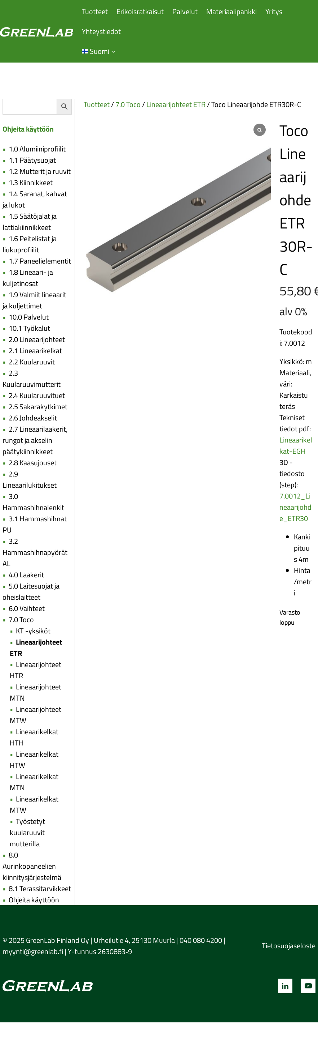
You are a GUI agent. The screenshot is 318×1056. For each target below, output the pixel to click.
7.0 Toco (21, 619)
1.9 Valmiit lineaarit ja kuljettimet (34, 300)
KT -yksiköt (33, 630)
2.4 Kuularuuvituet (37, 395)
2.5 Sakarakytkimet (38, 406)
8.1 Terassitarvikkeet (40, 888)
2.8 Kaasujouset (33, 462)
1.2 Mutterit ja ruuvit (40, 171)
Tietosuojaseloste (288, 945)
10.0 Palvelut (29, 316)
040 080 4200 (201, 940)
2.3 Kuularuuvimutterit (32, 378)
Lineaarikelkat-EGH (295, 445)
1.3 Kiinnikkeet (31, 182)
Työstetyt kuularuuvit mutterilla (27, 832)
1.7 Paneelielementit (40, 260)
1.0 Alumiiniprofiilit (37, 148)
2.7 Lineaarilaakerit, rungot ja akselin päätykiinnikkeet (35, 440)
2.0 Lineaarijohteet (37, 339)
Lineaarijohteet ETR (176, 104)
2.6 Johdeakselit (33, 417)
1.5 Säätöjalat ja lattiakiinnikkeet (30, 221)
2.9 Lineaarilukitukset (30, 479)
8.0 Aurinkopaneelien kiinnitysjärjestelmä (32, 866)
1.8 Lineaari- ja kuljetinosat (28, 277)
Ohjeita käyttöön (34, 899)
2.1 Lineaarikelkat (35, 350)
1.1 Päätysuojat (32, 160)
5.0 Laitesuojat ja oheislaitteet (31, 591)
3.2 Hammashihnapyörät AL (35, 552)
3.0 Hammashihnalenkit (33, 502)
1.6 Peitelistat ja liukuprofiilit (30, 244)
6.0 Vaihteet (27, 608)
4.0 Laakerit (26, 574)
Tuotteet (97, 104)
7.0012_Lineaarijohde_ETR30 (295, 507)
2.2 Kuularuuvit (32, 361)
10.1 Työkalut (29, 328)
